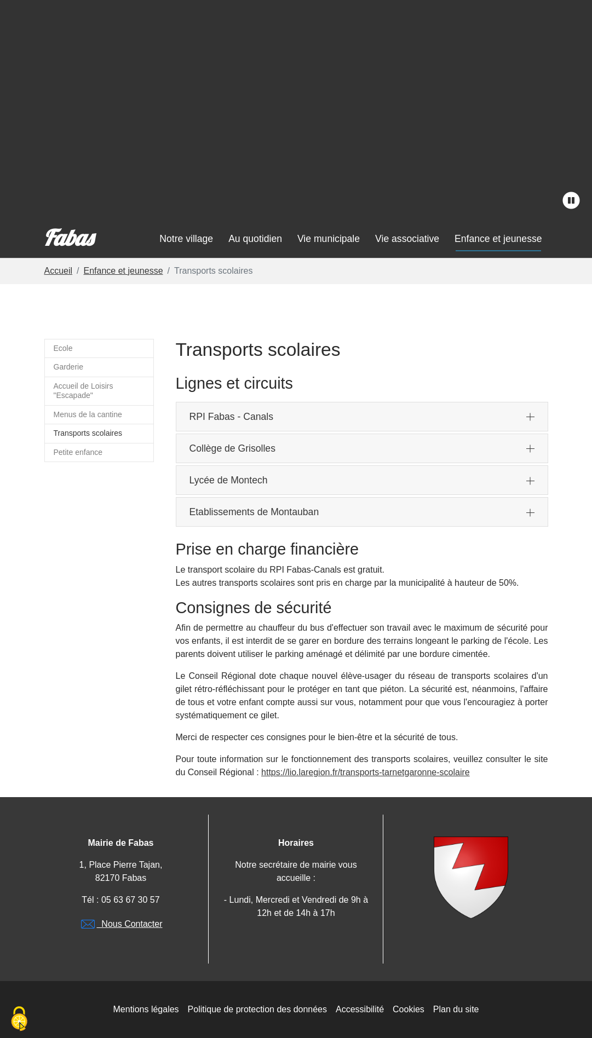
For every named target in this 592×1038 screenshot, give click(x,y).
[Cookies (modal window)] (19, 1019)
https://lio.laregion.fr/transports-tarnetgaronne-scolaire (365, 772)
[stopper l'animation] (571, 201)
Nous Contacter (120, 924)
